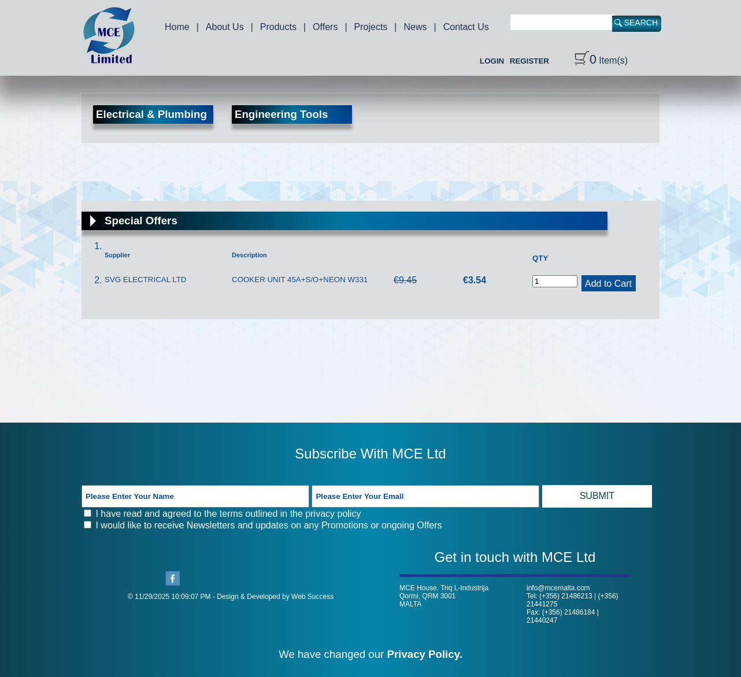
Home (177, 27)
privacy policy (333, 514)
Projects (371, 27)
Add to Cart (608, 283)
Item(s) (601, 60)
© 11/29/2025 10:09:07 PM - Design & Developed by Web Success (231, 597)
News (415, 27)
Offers (325, 27)
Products (278, 27)
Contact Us (466, 27)
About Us (225, 27)
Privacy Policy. (424, 654)
